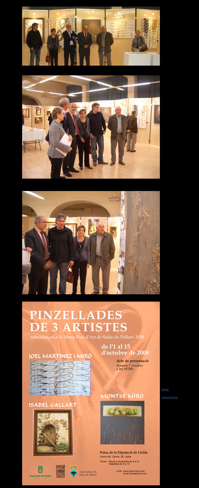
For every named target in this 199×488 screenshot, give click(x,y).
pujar (165, 389)
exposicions (170, 397)
